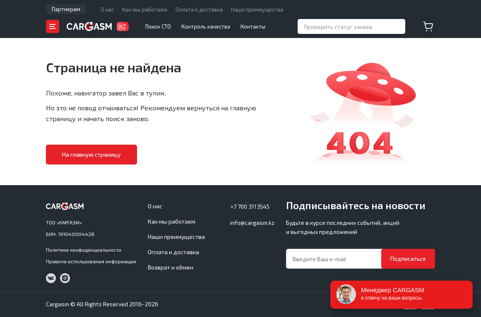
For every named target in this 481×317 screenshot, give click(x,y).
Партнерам (66, 9)
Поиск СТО (158, 26)
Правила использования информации (91, 261)
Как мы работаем (144, 9)
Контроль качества (205, 26)
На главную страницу (91, 154)
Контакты (252, 26)
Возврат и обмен (170, 267)
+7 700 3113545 (249, 206)
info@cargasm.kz (252, 222)
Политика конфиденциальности (83, 250)
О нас (107, 9)
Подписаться (408, 258)
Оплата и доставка (199, 9)
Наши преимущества (257, 9)
